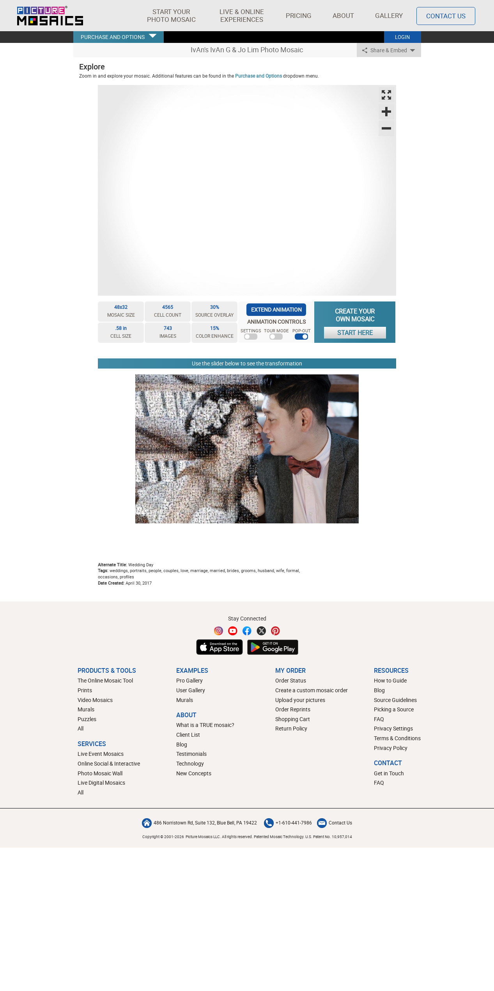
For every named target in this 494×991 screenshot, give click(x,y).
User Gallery (190, 690)
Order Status (290, 680)
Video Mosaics (95, 700)
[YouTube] (232, 630)
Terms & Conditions (397, 738)
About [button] (344, 15)
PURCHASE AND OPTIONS (113, 37)
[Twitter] (261, 630)
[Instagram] (218, 630)
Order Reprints (292, 709)
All (80, 728)
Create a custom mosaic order (311, 690)
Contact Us (334, 822)
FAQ (379, 719)
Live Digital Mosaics (101, 782)
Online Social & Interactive (109, 763)
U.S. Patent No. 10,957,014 (328, 836)
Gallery (389, 15)
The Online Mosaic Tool (105, 680)
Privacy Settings (393, 728)
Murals (86, 709)
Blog (181, 744)
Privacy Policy (390, 748)
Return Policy (291, 728)
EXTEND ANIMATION (276, 309)
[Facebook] (247, 630)
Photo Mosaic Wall (100, 773)
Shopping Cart (292, 719)
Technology (190, 763)
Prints (85, 690)
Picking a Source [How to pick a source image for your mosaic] (394, 709)
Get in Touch (389, 773)
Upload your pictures (300, 700)
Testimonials (191, 753)
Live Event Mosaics (101, 753)
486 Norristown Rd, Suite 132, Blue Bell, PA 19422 (199, 822)
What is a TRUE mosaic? (205, 725)
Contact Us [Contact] (446, 15)
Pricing (299, 15)
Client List (188, 734)
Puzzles (87, 719)
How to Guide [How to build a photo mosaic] (390, 680)
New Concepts (193, 773)
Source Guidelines (395, 700)
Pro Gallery (189, 680)
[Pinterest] (275, 630)
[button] (171, 15)
